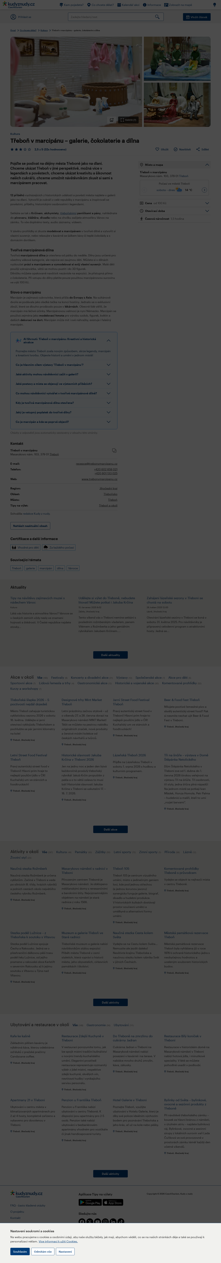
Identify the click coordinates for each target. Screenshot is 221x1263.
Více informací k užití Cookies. (58, 1241)
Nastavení (65, 1251)
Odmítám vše (43, 1251)
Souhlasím (20, 1251)
